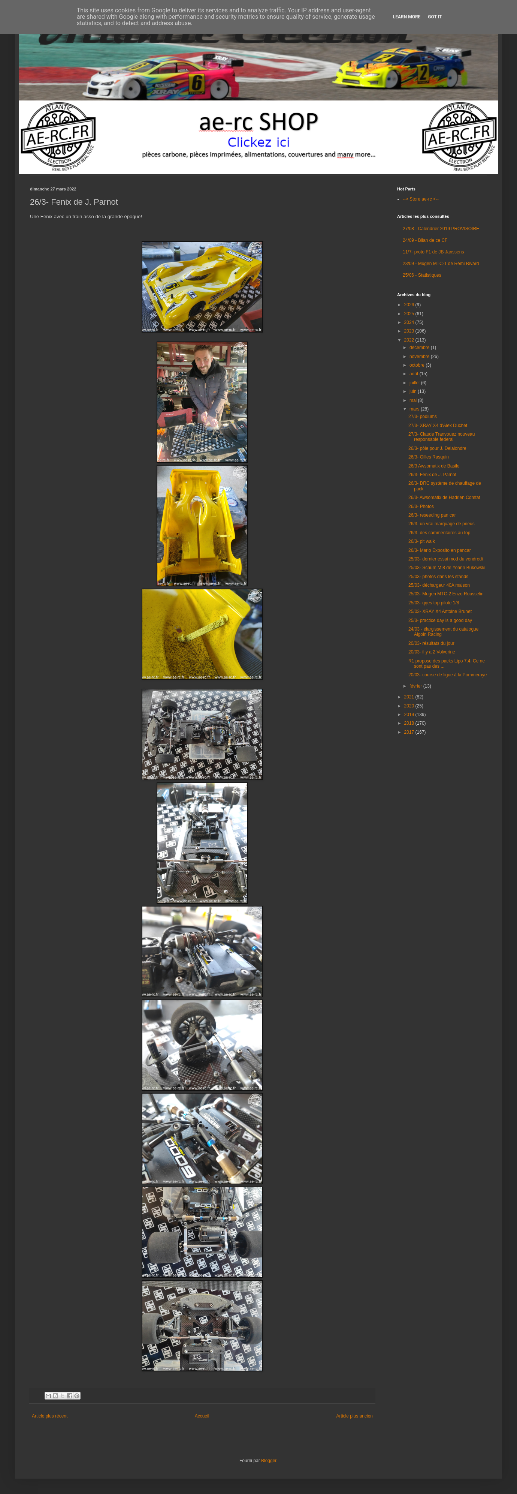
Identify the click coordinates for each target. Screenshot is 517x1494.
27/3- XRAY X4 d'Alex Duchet (437, 425)
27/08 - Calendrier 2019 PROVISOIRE (441, 228)
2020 (409, 706)
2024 (409, 322)
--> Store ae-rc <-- (421, 199)
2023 (409, 331)
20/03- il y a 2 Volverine (431, 652)
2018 (409, 723)
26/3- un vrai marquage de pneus (441, 523)
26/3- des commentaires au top (439, 532)
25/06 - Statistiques (422, 275)
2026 (409, 304)
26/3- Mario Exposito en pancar (439, 550)
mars (415, 409)
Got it (435, 16)
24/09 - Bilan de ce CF (425, 240)
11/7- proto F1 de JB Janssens (433, 252)
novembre (420, 356)
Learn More (407, 16)
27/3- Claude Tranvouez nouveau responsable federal (441, 437)
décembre (420, 347)
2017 (409, 732)
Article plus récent (49, 1416)
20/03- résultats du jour (431, 643)
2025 (409, 313)
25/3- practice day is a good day (440, 620)
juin (413, 391)
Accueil (202, 1416)
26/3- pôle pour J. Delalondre (437, 448)
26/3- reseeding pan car (432, 515)
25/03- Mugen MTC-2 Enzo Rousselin (446, 593)
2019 (409, 714)
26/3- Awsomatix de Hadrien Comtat (444, 497)
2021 (409, 697)
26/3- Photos (421, 506)
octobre (417, 365)
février (416, 686)
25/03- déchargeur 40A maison (439, 585)
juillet (415, 382)
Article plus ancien (354, 1416)
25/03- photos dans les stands (438, 576)
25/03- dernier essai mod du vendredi (445, 559)
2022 (409, 340)
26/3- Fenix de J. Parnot (432, 474)
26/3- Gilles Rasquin (428, 457)
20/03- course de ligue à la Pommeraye (447, 674)
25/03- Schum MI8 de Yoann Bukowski (446, 567)
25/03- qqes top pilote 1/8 (433, 602)
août (414, 373)
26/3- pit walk (421, 541)
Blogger (268, 1460)
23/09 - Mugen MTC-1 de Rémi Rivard (441, 263)
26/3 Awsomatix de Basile (434, 466)
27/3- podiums (422, 416)
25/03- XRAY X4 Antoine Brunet (440, 611)
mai (413, 400)
